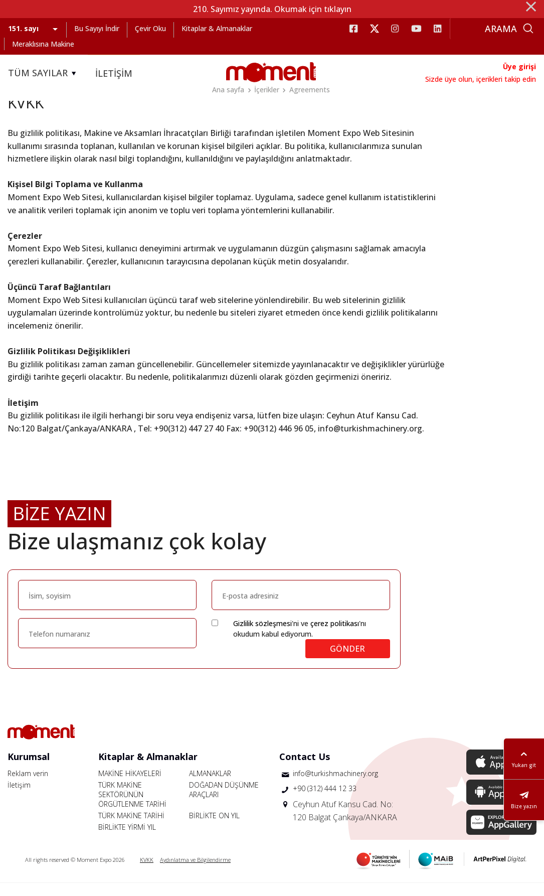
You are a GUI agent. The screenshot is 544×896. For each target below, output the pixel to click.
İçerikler (266, 89)
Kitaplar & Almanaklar (217, 28)
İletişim (19, 798)
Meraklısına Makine (43, 44)
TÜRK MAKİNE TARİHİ (131, 828)
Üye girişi (519, 66)
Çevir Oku (150, 28)
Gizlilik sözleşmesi (262, 636)
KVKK (146, 872)
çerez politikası (334, 636)
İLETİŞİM (113, 73)
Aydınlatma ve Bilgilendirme (195, 872)
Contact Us (304, 770)
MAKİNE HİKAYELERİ (129, 786)
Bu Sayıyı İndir (96, 28)
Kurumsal (29, 770)
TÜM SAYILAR (43, 73)
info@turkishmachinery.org (335, 786)
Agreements (309, 89)
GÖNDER (347, 661)
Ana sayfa (228, 89)
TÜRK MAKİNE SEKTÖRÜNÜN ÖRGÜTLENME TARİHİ (132, 807)
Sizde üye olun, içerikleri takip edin (480, 79)
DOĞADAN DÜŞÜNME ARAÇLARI (224, 802)
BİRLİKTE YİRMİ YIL (127, 840)
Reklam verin (28, 786)
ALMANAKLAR (210, 786)
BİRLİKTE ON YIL (214, 828)
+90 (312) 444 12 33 (324, 801)
